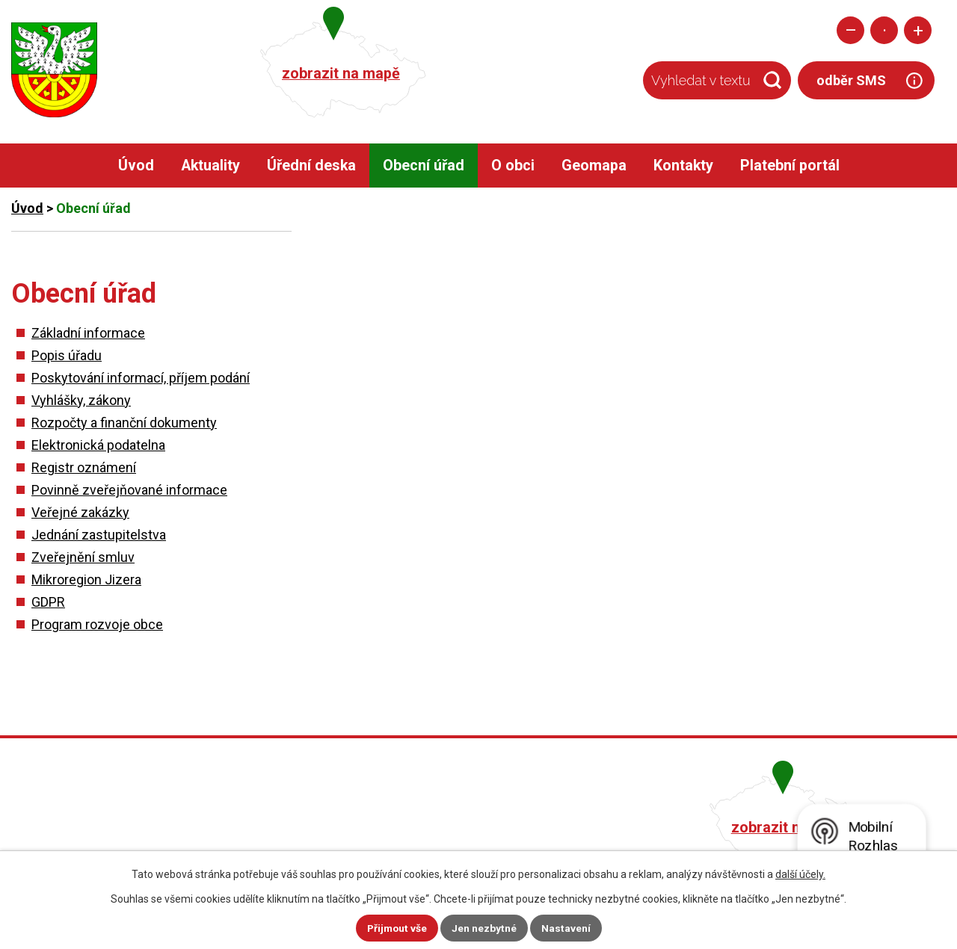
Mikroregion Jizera (86, 579)
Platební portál (790, 165)
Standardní (884, 30)
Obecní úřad (423, 165)
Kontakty (683, 165)
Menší (850, 30)
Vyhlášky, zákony (81, 400)
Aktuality (210, 165)
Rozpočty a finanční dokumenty (124, 422)
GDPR (48, 602)
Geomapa (594, 165)
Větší (918, 30)
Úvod (136, 165)
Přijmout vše (397, 928)
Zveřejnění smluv (83, 557)
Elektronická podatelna (98, 445)
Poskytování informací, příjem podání (140, 378)
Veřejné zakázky (80, 512)
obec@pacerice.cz (405, 847)
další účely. (800, 874)
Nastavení (566, 928)
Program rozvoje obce (97, 624)
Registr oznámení (83, 467)
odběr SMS (851, 80)
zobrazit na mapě (341, 73)
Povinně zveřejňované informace (129, 490)
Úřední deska (311, 165)
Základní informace (88, 333)
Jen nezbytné (484, 928)
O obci (513, 165)
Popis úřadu (66, 355)
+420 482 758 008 (402, 825)
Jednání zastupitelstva (98, 534)
